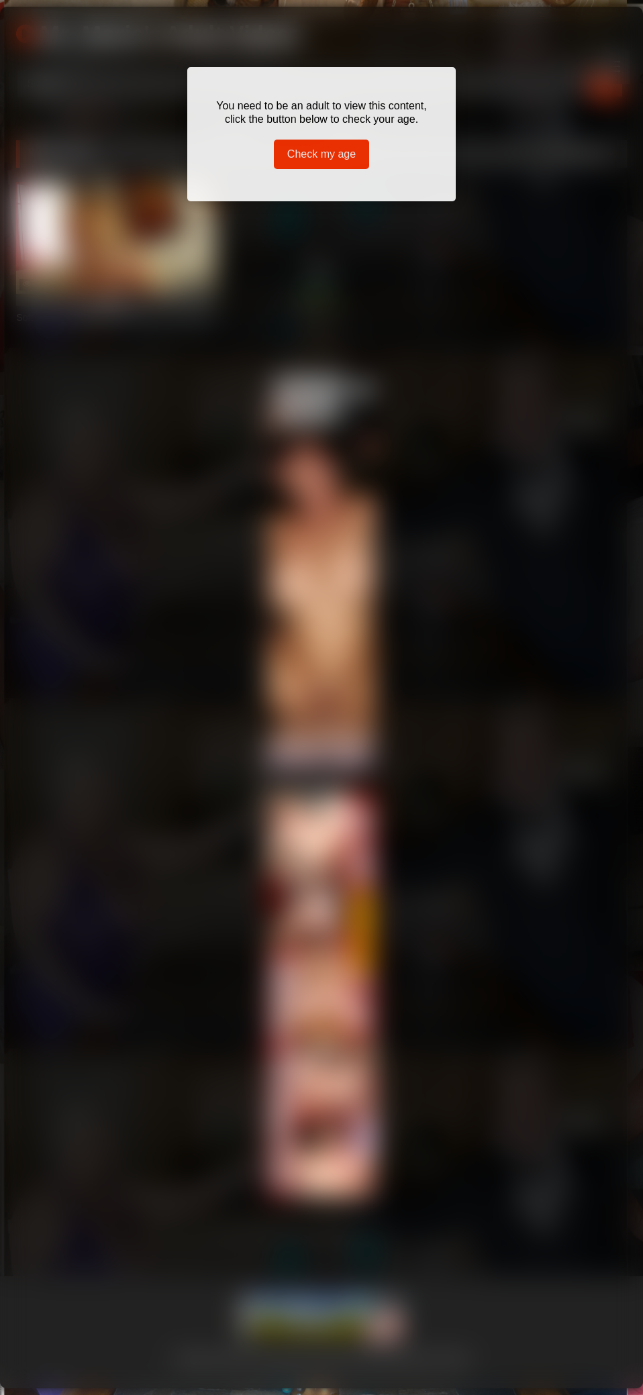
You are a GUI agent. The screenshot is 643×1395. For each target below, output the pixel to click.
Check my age (321, 154)
